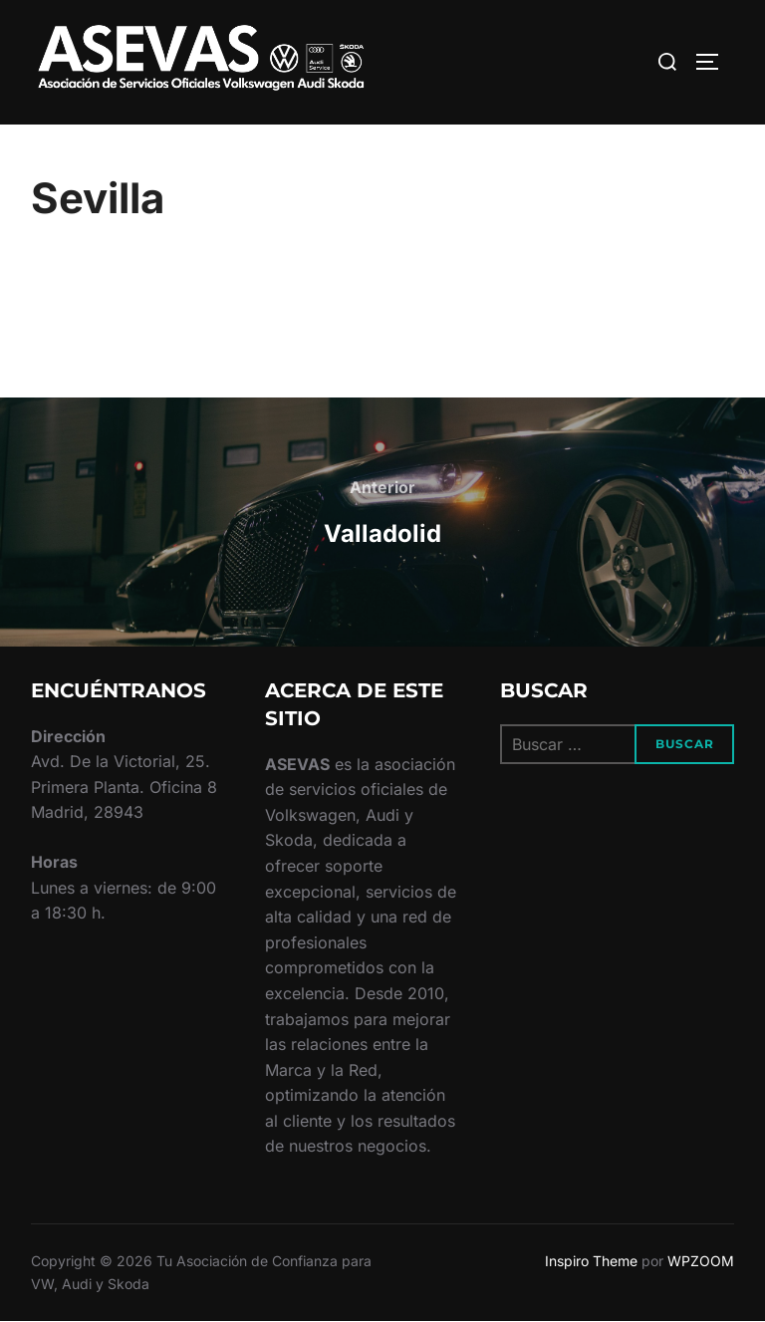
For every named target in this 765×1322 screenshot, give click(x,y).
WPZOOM (700, 1260)
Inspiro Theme (591, 1260)
